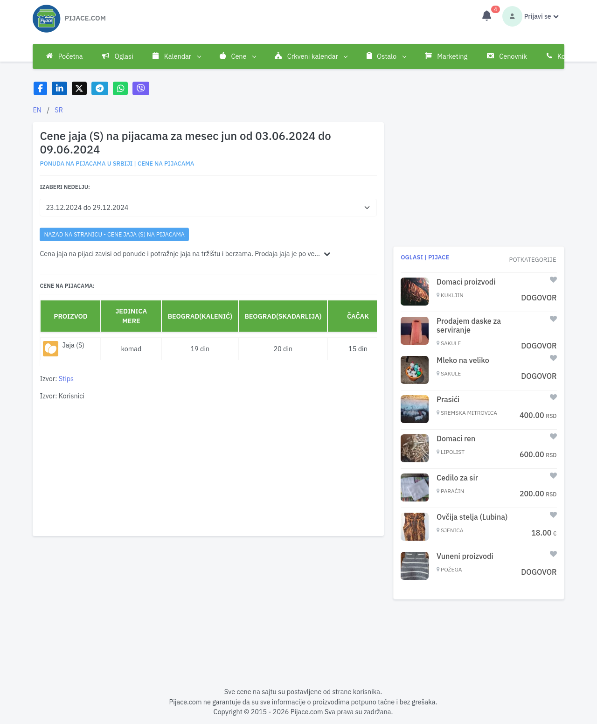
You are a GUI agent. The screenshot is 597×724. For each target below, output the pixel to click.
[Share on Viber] (140, 88)
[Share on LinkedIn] (59, 88)
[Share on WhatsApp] (120, 88)
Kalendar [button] (176, 56)
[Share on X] (79, 88)
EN (37, 109)
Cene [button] (238, 56)
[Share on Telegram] (99, 88)
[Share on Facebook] (40, 88)
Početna (64, 56)
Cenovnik (507, 56)
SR (59, 109)
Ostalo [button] (386, 56)
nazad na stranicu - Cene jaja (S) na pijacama (114, 234)
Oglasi (117, 56)
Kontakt (564, 56)
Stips (66, 378)
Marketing (446, 56)
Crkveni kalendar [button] (311, 56)
